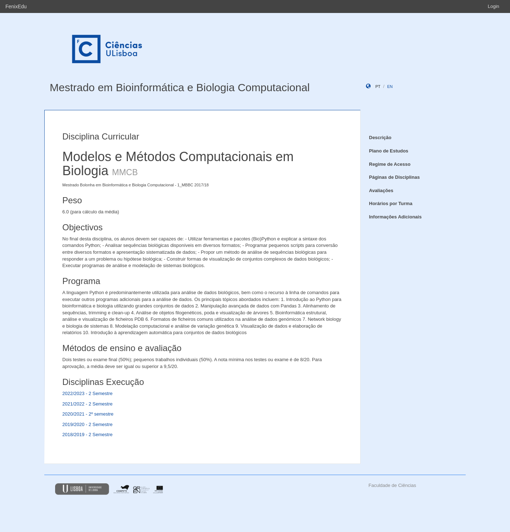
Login (493, 6)
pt (377, 86)
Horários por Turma (390, 203)
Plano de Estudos (388, 151)
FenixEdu (16, 6)
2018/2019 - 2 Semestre (87, 434)
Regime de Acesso (390, 164)
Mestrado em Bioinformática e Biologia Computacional (180, 87)
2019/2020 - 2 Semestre (87, 424)
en (390, 86)
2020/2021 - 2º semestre (87, 414)
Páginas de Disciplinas (394, 177)
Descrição (380, 137)
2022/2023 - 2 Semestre (87, 393)
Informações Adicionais (395, 217)
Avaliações (381, 190)
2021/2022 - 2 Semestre (87, 404)
